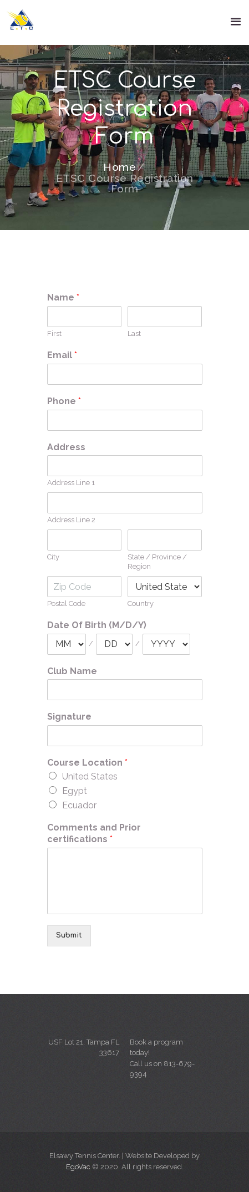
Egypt (74, 791)
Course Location (87, 762)
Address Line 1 (71, 482)
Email (62, 355)
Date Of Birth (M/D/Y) (96, 625)
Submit (69, 935)
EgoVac (78, 1167)
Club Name (72, 671)
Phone (64, 401)
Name (63, 297)
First (54, 333)
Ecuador (79, 805)
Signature (69, 716)
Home (119, 167)
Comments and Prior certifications (94, 833)
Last (134, 333)
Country (141, 603)
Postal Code (66, 603)
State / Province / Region (157, 561)
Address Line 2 (71, 520)
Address (66, 447)
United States (90, 776)
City (53, 557)
